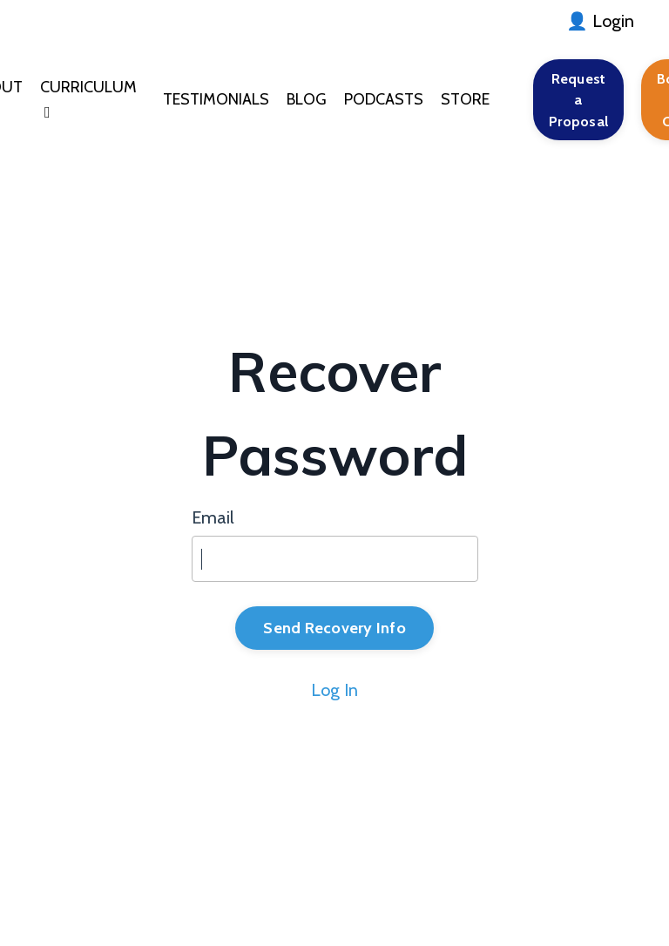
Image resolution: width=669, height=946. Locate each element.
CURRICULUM (88, 99)
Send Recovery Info (334, 628)
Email (213, 517)
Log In (334, 689)
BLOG (307, 99)
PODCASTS (383, 99)
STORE (465, 99)
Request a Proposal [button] (578, 100)
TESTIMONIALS (216, 99)
